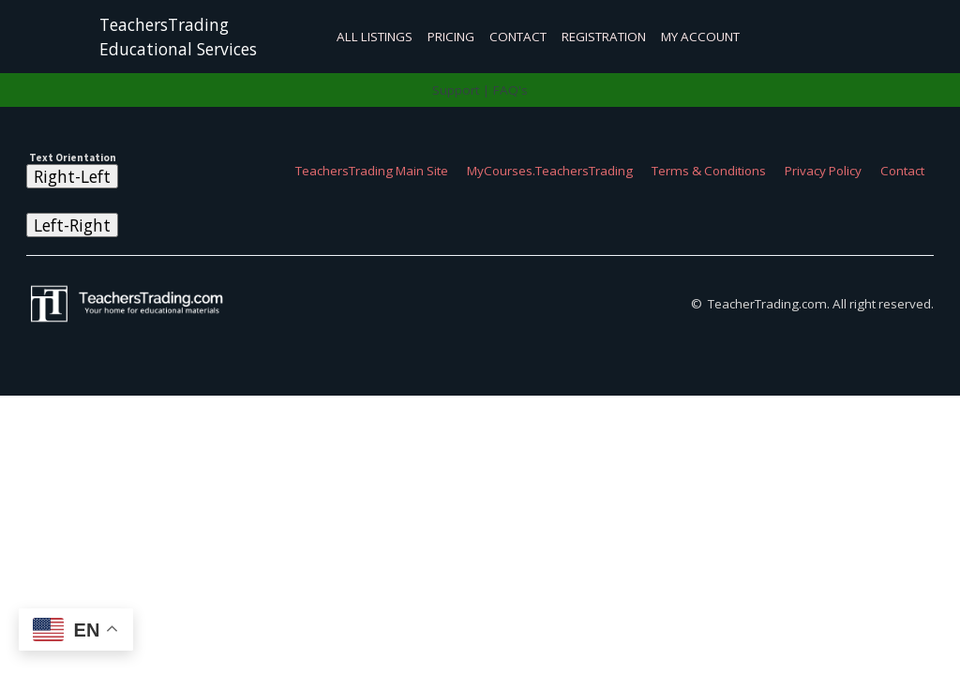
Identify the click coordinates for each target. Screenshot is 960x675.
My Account (700, 36)
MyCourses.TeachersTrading (550, 170)
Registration (604, 36)
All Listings (374, 36)
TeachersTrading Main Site (371, 170)
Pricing (451, 36)
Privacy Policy (823, 170)
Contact (518, 36)
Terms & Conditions (709, 170)
